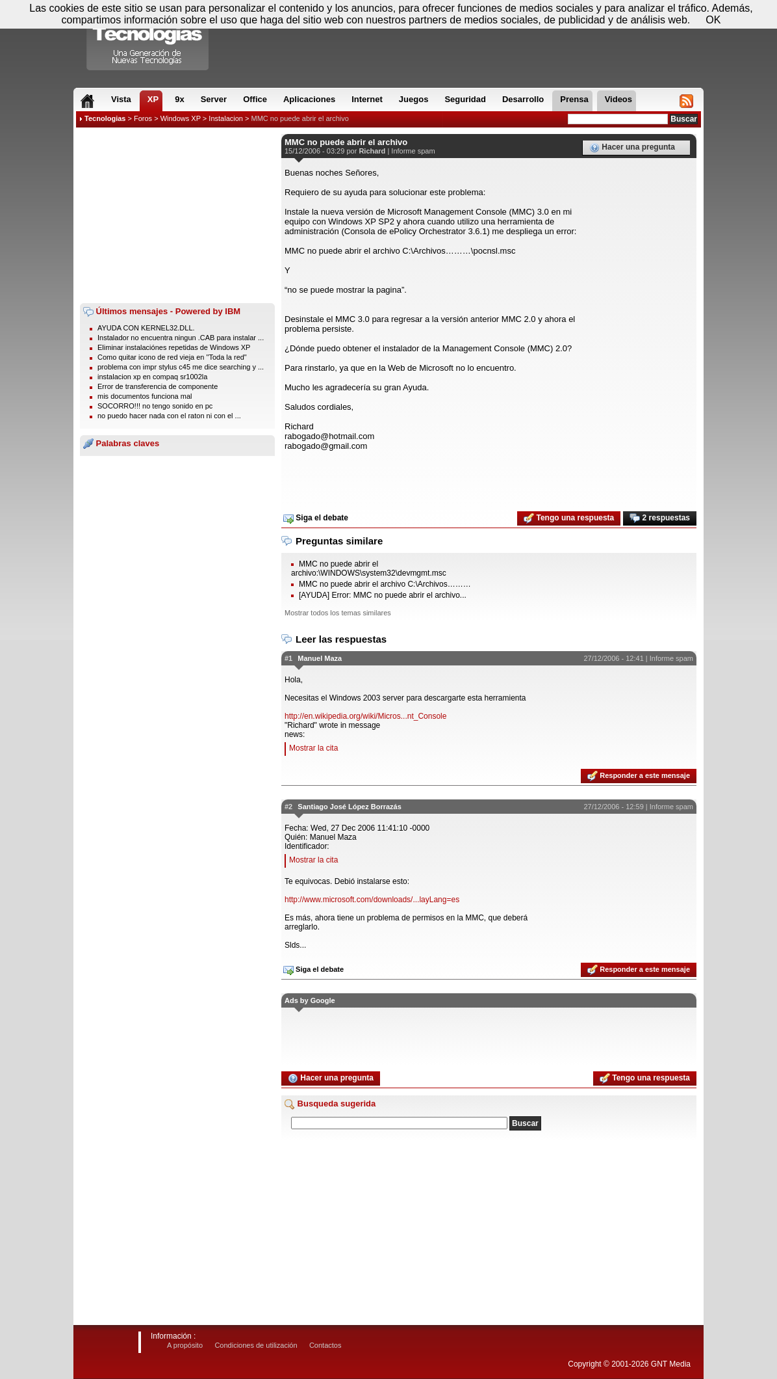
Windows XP (180, 118)
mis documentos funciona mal (144, 396)
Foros (143, 118)
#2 (288, 806)
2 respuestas (660, 518)
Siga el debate (315, 518)
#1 (288, 658)
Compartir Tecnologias (148, 38)
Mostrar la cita (313, 748)
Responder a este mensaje (638, 776)
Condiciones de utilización (255, 1345)
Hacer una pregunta (632, 147)
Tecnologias (104, 118)
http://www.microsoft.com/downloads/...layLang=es (372, 899)
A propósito (185, 1345)
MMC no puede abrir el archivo (300, 118)
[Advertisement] (177, 215)
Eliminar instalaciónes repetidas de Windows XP (173, 347)
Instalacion (226, 118)
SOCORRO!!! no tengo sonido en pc (154, 406)
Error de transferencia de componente (157, 386)
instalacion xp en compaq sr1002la (152, 377)
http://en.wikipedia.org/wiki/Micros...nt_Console (365, 716)
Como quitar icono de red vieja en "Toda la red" (172, 357)
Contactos (325, 1345)
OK (713, 19)
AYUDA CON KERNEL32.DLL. (146, 328)
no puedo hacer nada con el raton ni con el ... (169, 416)
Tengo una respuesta (569, 518)
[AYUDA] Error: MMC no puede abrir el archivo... (382, 595)
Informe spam (413, 151)
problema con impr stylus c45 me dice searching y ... (180, 367)
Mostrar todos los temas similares (338, 613)
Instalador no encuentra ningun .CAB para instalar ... (180, 337)
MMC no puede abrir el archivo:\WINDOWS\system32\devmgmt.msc (368, 568)
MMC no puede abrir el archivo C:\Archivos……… (385, 584)
